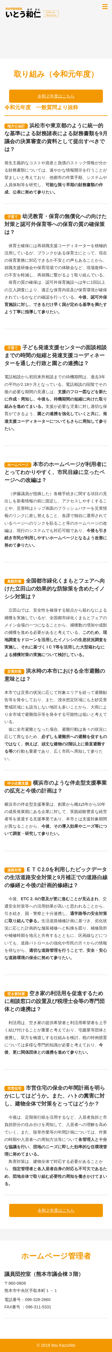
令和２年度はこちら (56, 96)
